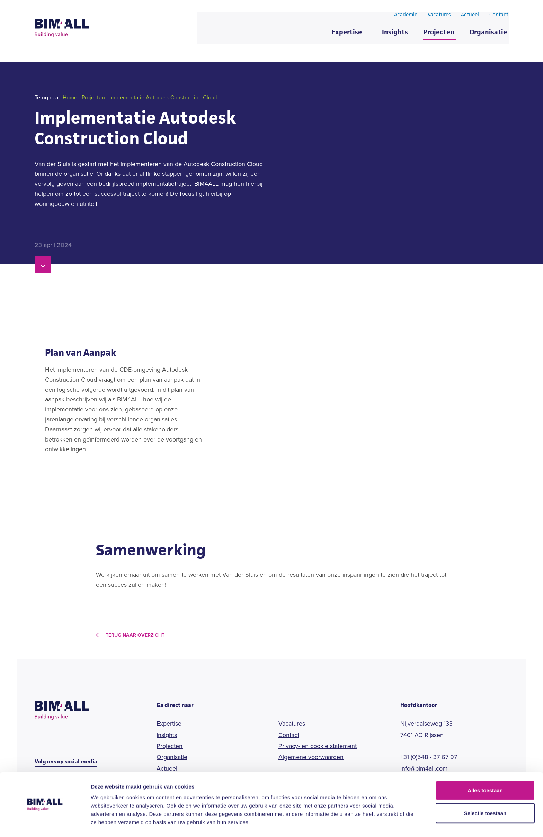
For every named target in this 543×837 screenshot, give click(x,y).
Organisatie (488, 34)
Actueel (470, 16)
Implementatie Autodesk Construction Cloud (163, 97)
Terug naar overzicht (135, 635)
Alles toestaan (485, 769)
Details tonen (374, 823)
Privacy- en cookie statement (317, 746)
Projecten (438, 34)
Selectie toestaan (485, 792)
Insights (395, 34)
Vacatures (439, 16)
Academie (405, 16)
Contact (498, 16)
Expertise (347, 34)
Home (71, 97)
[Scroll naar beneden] (43, 264)
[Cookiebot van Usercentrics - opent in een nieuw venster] (45, 823)
